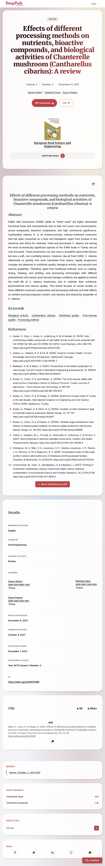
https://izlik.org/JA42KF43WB (23, 682)
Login (93, 4)
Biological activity (18, 315)
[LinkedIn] (52, 853)
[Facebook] (15, 853)
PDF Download (44, 103)
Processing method (28, 320)
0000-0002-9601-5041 (18, 601)
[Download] (96, 828)
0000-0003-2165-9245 (86, 585)
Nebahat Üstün (53, 92)
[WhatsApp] (71, 853)
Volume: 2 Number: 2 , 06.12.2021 (24, 773)
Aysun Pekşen (70, 92)
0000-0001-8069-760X (19, 585)
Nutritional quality (69, 315)
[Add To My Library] (52, 156)
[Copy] (52, 742)
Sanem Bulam (35, 92)
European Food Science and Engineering (52, 144)
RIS (80, 708)
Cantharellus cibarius (43, 315)
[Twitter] (33, 853)
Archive (10, 766)
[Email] (90, 853)
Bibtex (92, 708)
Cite (66, 103)
